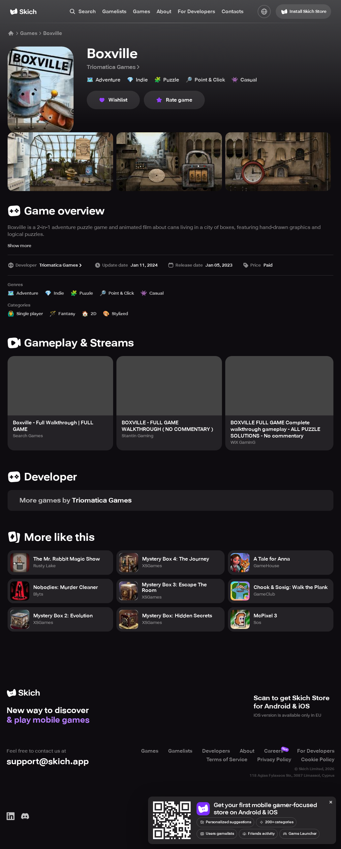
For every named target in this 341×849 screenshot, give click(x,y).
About (164, 12)
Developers (216, 751)
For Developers (196, 12)
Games (141, 12)
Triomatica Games (114, 67)
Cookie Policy (317, 760)
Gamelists (114, 12)
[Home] (23, 11)
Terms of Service (226, 760)
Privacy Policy (274, 760)
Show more (19, 245)
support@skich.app (48, 761)
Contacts (232, 12)
